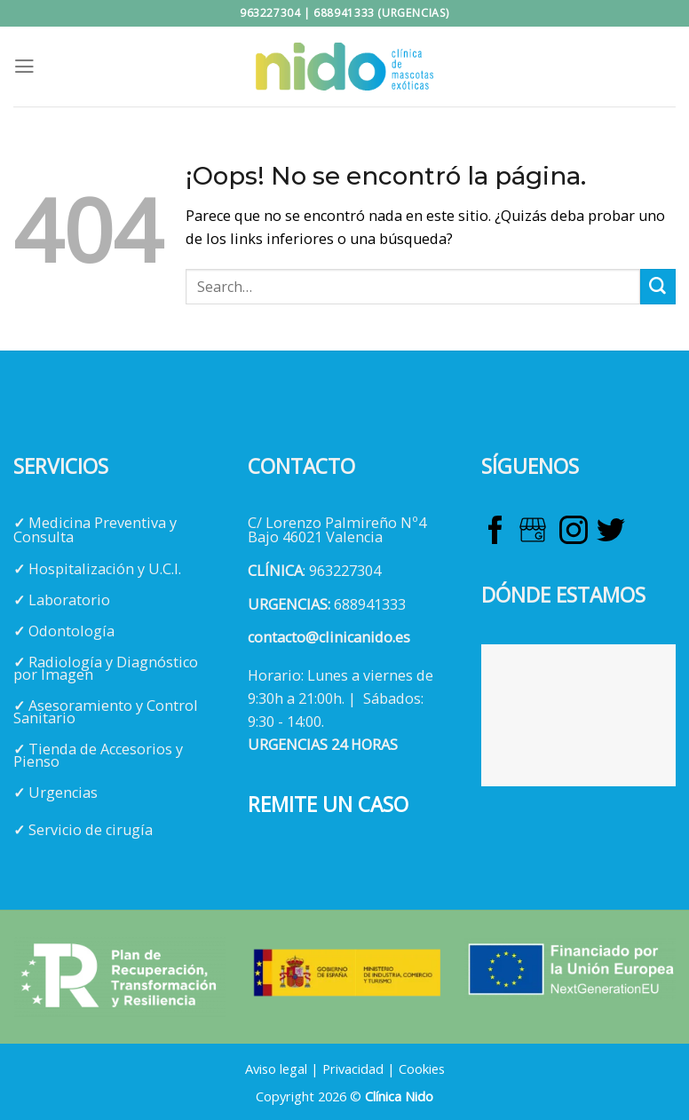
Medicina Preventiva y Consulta (95, 530)
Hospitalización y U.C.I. (104, 569)
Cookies (422, 1068)
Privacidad (353, 1068)
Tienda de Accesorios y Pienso (98, 755)
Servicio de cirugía (90, 830)
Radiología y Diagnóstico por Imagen (105, 668)
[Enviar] (658, 286)
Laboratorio (69, 600)
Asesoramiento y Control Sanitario (105, 712)
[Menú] (24, 66)
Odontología (71, 631)
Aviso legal (276, 1068)
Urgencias (63, 792)
